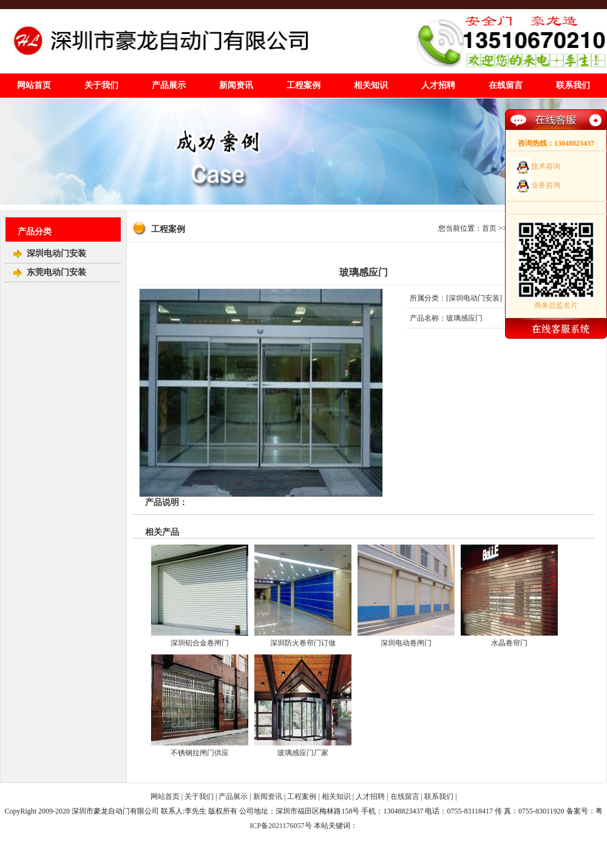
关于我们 (101, 85)
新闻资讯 (236, 85)
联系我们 (573, 85)
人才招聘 (438, 85)
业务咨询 (545, 185)
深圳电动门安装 (56, 253)
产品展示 (169, 85)
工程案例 (303, 85)
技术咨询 (545, 166)
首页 (489, 228)
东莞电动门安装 (56, 272)
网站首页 (34, 85)
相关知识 (371, 85)
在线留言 (506, 85)
